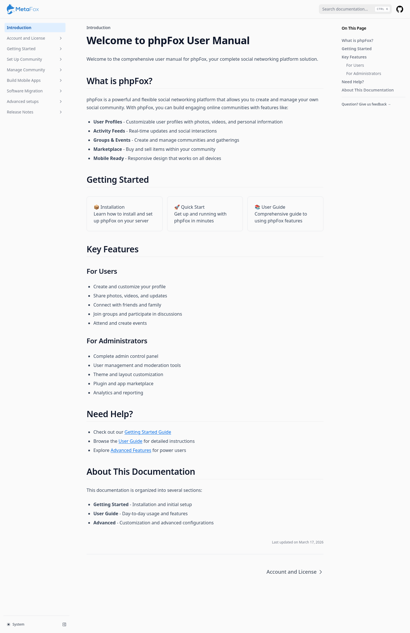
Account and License (35, 38)
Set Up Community (35, 59)
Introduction (19, 27)
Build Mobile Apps (35, 80)
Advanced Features (130, 450)
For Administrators (363, 73)
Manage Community (35, 69)
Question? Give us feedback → (366, 104)
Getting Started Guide (147, 432)
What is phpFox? (357, 40)
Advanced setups (35, 101)
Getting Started (35, 48)
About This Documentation (368, 90)
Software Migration (35, 91)
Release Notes (35, 112)
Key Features (354, 57)
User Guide (130, 441)
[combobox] (355, 9)
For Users (355, 65)
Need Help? (353, 81)
